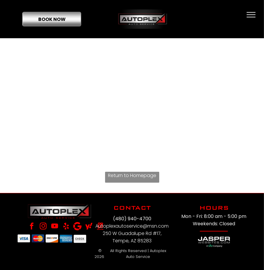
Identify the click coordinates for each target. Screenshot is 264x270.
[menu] (251, 14)
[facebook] (31, 227)
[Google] (77, 227)
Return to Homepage (132, 175)
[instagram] (43, 227)
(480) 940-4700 (132, 218)
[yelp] (66, 227)
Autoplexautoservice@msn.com (132, 226)
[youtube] (54, 227)
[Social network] (89, 227)
